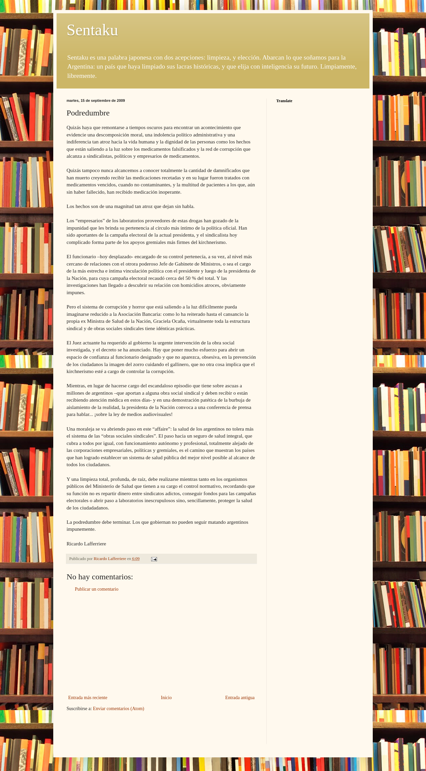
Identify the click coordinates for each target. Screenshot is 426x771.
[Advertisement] (161, 643)
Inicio (166, 697)
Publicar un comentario (96, 589)
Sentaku (92, 30)
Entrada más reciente (87, 697)
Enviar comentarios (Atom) (118, 708)
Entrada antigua (240, 697)
